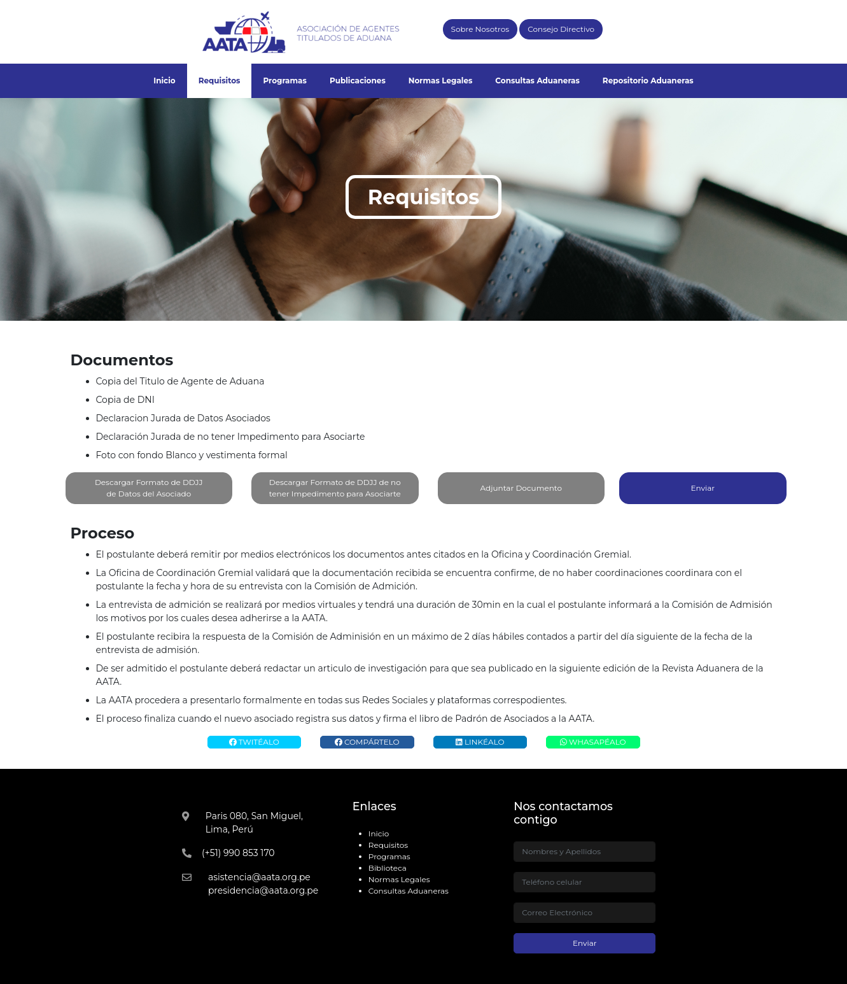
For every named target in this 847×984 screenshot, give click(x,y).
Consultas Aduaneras (537, 80)
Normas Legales (441, 80)
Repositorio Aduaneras (648, 80)
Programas (284, 80)
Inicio (164, 80)
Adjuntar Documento (521, 488)
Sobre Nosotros (480, 29)
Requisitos (220, 80)
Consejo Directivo (561, 29)
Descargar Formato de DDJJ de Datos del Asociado (149, 487)
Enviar (702, 488)
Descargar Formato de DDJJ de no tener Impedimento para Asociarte (335, 487)
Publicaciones (358, 80)
